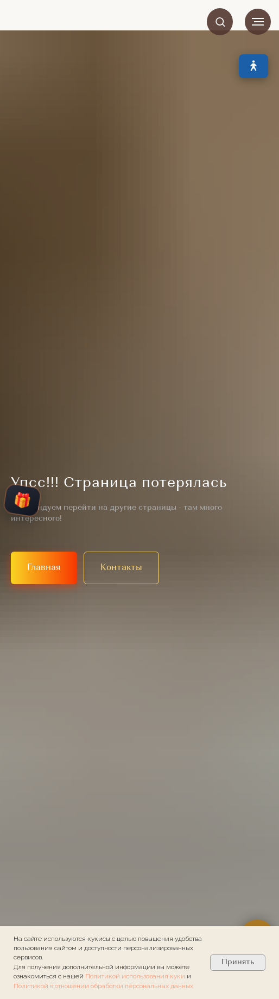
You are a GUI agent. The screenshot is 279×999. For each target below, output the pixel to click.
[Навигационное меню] (258, 22)
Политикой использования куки (136, 976)
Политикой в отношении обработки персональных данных (103, 986)
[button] (220, 21)
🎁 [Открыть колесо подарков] (22, 500)
